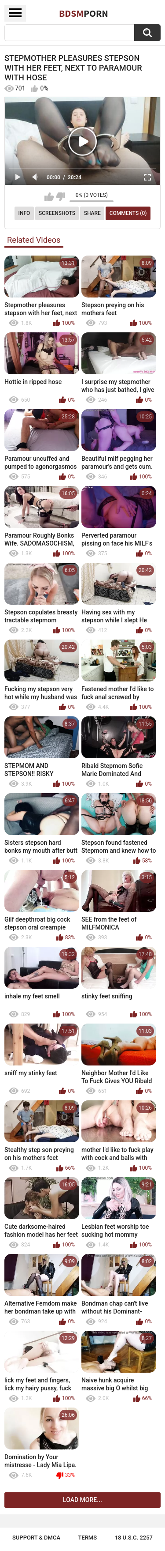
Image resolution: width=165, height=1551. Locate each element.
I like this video (49, 196)
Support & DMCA (36, 1537)
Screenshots (57, 213)
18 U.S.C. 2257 (134, 1537)
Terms (87, 1537)
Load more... (82, 1499)
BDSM (83, 13)
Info (24, 213)
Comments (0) (128, 213)
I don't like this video (60, 196)
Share (92, 213)
